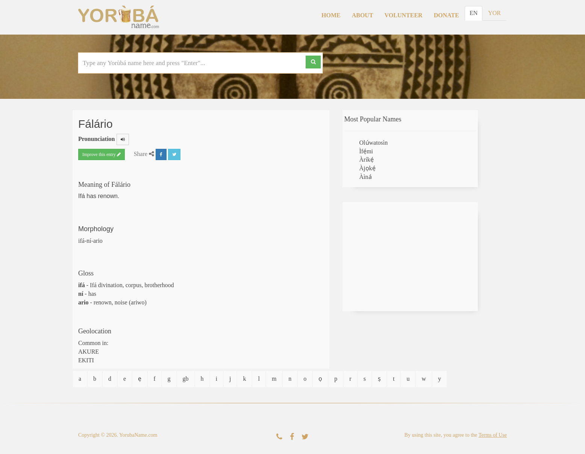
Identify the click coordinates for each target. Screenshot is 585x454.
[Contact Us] (279, 436)
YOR (494, 13)
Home (331, 15)
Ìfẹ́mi (366, 151)
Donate (446, 15)
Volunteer (404, 15)
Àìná (365, 177)
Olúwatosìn (373, 142)
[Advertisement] (410, 256)
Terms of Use (493, 435)
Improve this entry (101, 154)
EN (473, 13)
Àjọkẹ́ (367, 168)
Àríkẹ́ (366, 159)
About (362, 15)
